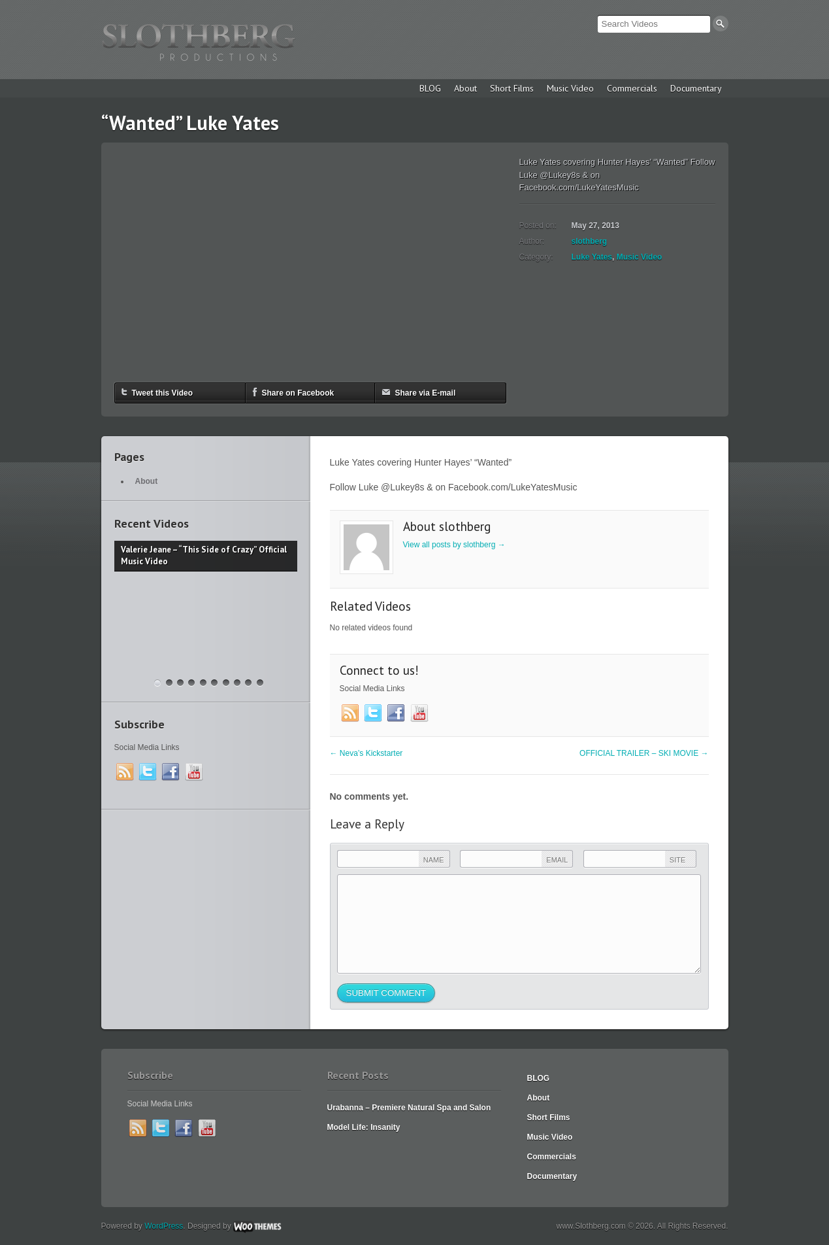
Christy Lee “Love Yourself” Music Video (248, 683)
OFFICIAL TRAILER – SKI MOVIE (643, 753)
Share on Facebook (293, 392)
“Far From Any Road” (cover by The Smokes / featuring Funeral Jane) (237, 683)
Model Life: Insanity (363, 1127)
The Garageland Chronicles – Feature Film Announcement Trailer (180, 683)
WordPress (163, 1226)
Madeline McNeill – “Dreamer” (214, 683)
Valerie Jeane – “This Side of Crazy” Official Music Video (157, 683)
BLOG (430, 88)
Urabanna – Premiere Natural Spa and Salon (409, 1107)
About (465, 88)
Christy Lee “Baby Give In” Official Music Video (226, 683)
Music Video (570, 88)
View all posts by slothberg (454, 544)
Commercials (632, 88)
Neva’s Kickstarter (366, 753)
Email (557, 860)
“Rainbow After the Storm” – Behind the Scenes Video (203, 683)
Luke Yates (592, 257)
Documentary (696, 88)
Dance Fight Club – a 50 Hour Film (260, 683)
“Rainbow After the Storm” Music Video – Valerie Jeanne (191, 683)
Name (433, 860)
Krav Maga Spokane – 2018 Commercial (169, 683)
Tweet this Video (157, 392)
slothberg (590, 241)
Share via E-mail (419, 392)
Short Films (512, 88)
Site (677, 860)
